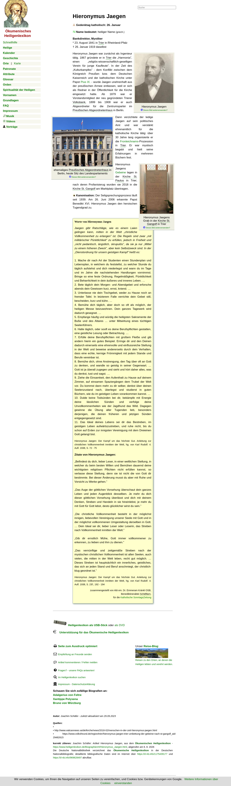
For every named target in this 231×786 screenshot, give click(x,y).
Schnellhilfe (10, 42)
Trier (101, 42)
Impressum (64, 684)
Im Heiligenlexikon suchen (72, 677)
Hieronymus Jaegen (154, 108)
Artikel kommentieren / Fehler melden (77, 662)
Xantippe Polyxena (65, 699)
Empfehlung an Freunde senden (75, 654)
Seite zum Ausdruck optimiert (77, 646)
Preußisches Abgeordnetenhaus (88, 170)
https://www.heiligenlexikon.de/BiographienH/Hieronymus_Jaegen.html (90, 747)
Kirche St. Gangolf (84, 188)
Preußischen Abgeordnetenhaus (93, 110)
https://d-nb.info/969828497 (67, 757)
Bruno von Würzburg (67, 703)
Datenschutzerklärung (83, 684)
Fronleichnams (129, 141)
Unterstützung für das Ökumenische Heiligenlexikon (91, 632)
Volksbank (79, 102)
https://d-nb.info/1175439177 (152, 754)
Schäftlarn (145, 594)
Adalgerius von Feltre (67, 695)
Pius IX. (85, 82)
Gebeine (120, 172)
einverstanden (123, 783)
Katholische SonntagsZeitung (135, 597)
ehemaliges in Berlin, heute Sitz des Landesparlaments (82, 173)
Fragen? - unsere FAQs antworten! (76, 670)
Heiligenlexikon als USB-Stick (80, 625)
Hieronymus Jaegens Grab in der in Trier (156, 222)
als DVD (120, 625)
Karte (17, 63)
